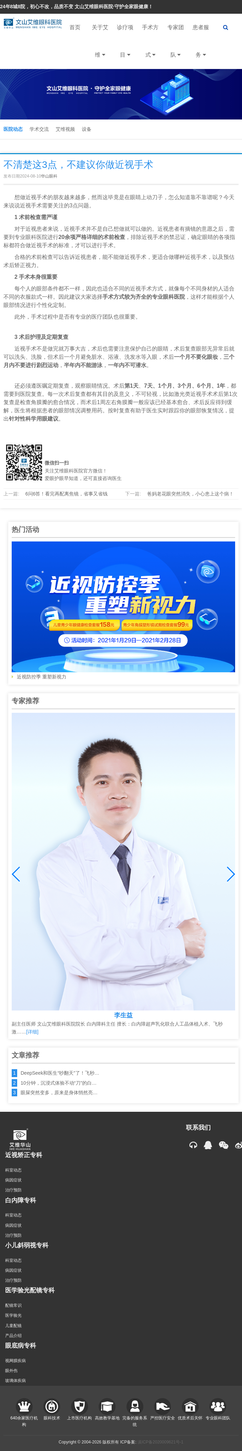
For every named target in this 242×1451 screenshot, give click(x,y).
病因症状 (13, 1180)
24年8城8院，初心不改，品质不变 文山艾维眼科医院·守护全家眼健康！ (76, 6)
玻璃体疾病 (15, 1380)
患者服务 (200, 46)
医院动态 (13, 129)
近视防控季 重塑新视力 (123, 610)
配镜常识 (13, 1305)
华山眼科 (49, 176)
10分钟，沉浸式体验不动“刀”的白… (59, 1083)
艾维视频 (65, 129)
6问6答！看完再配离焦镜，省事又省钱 (66, 493)
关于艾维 (100, 46)
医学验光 (13, 1315)
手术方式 (150, 46)
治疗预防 (13, 1190)
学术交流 (39, 129)
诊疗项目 (125, 46)
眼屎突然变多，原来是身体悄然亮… (59, 1092)
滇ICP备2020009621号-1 (160, 1442)
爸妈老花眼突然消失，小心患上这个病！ (190, 493)
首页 (74, 27)
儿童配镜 (13, 1325)
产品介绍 (13, 1335)
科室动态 (13, 1170)
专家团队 (175, 46)
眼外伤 (11, 1370)
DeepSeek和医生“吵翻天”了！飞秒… (60, 1073)
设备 (86, 129)
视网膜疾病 (15, 1360)
